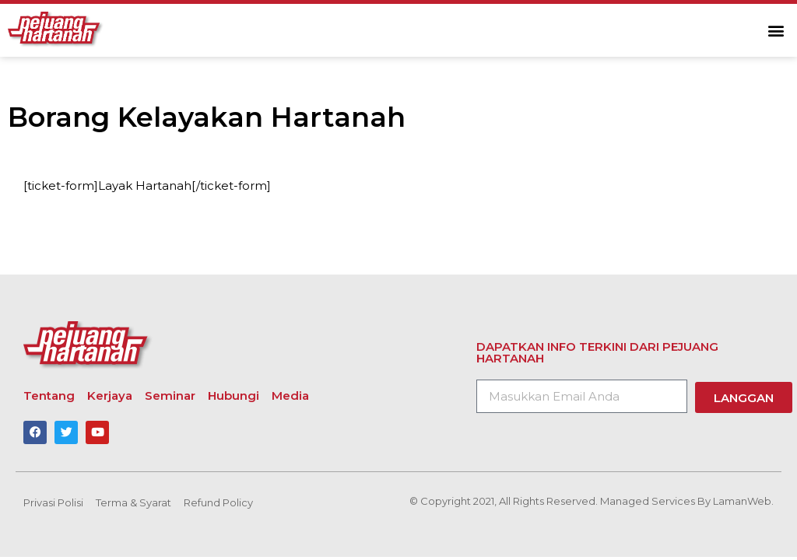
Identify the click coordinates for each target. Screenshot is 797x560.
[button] (776, 31)
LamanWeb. (743, 501)
